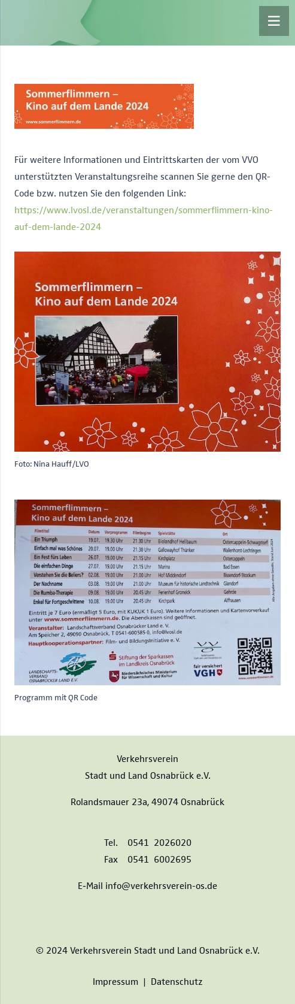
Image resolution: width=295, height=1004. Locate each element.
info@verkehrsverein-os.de (161, 885)
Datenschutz (177, 981)
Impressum (115, 981)
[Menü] (274, 21)
